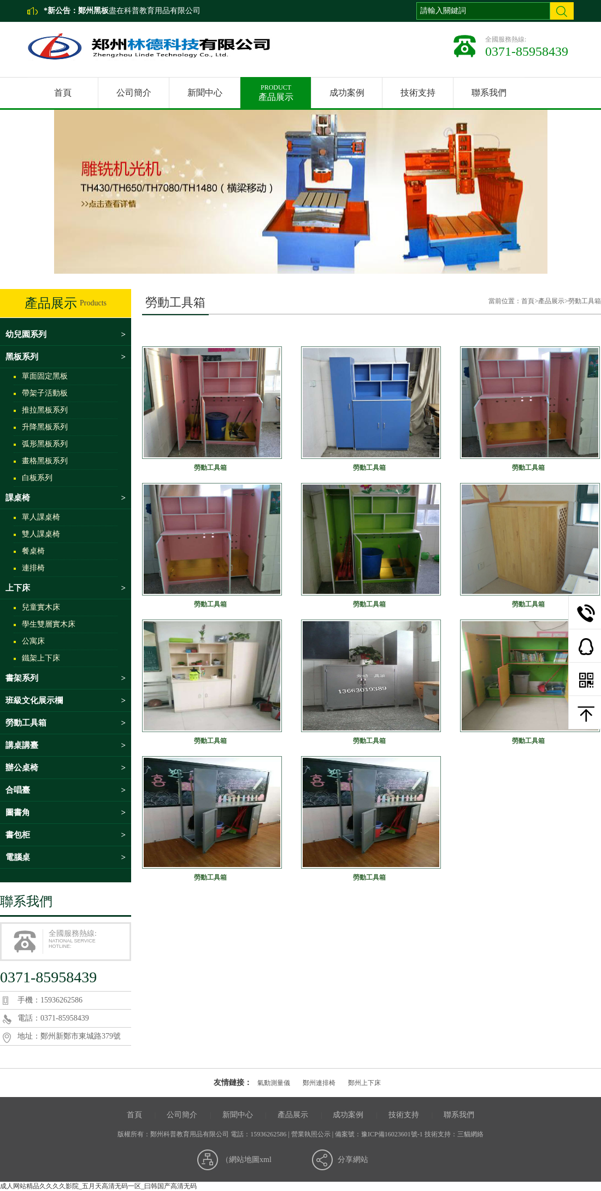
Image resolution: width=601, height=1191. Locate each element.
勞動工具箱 (65, 723)
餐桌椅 (33, 551)
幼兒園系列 (65, 334)
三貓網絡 (470, 1134)
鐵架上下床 (41, 658)
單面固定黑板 (45, 376)
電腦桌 (65, 857)
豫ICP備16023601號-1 (392, 1134)
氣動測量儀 (273, 1083)
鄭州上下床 (364, 1083)
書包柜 (65, 835)
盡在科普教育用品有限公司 (139, 11)
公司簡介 (133, 92)
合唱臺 (65, 790)
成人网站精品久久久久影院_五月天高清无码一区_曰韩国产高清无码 (98, 1186)
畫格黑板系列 (45, 461)
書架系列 (65, 678)
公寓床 (33, 641)
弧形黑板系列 (45, 444)
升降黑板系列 (45, 427)
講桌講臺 (65, 745)
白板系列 (37, 478)
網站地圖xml (250, 1159)
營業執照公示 (311, 1134)
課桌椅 (65, 498)
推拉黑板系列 (45, 410)
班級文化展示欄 (65, 700)
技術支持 (417, 92)
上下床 (65, 588)
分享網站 (353, 1159)
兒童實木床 (41, 607)
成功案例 (346, 92)
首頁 (63, 92)
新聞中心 (204, 92)
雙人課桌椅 (41, 534)
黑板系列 (65, 357)
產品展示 (275, 89)
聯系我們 (489, 92)
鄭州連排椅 (319, 1083)
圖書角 (65, 812)
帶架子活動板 (45, 393)
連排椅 (33, 568)
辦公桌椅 (65, 768)
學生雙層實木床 (48, 624)
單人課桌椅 (41, 517)
